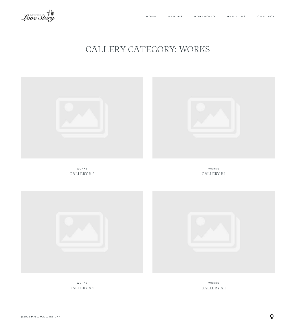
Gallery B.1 (214, 129)
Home (151, 16)
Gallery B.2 (82, 129)
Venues (175, 16)
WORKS (82, 168)
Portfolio (204, 16)
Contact (266, 16)
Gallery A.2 (82, 243)
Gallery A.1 (214, 243)
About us (236, 16)
